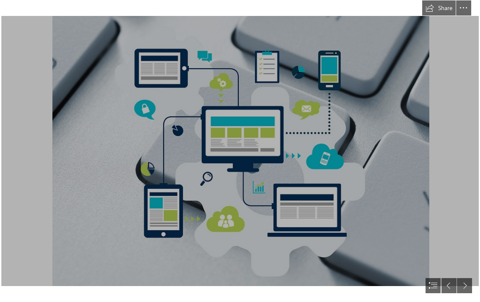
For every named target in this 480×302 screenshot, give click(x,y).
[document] (240, 151)
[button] (439, 8)
